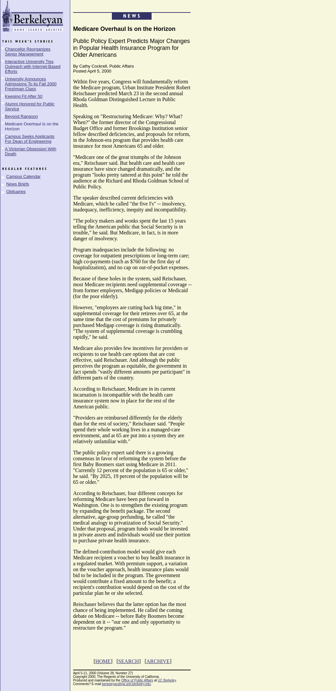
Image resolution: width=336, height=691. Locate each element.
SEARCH (128, 661)
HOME (103, 661)
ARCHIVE (158, 661)
